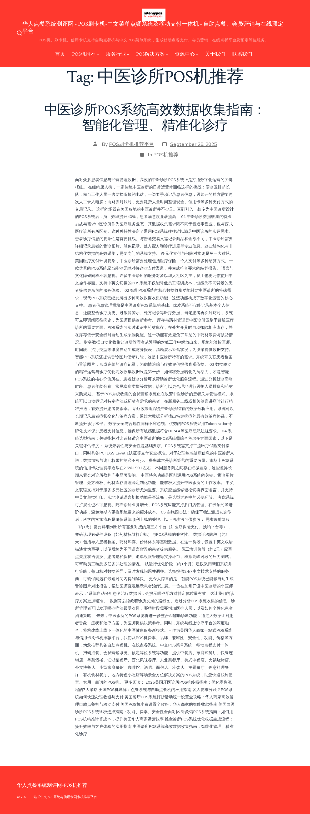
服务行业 (117, 54)
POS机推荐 (85, 54)
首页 (60, 54)
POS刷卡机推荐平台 (131, 144)
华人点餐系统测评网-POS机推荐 (52, 785)
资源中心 (186, 54)
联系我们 (242, 54)
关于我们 (215, 54)
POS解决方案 (152, 54)
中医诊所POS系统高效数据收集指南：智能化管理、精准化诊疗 (155, 117)
